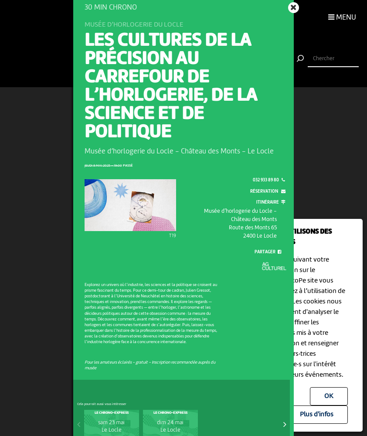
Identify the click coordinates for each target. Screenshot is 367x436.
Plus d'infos (316, 414)
